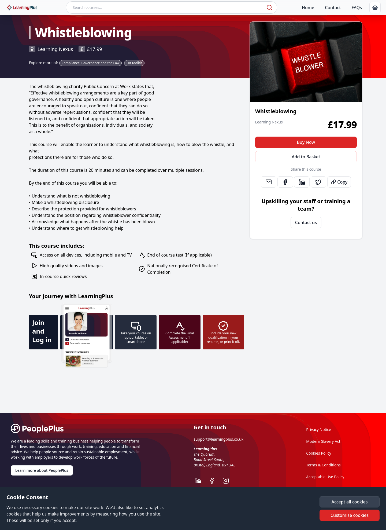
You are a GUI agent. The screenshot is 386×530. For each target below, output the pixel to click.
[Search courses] (165, 7)
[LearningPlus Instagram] (228, 480)
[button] (350, 501)
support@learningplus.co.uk (218, 439)
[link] (375, 7)
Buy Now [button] (306, 142)
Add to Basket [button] (306, 157)
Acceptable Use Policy (325, 476)
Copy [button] (339, 182)
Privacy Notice (318, 429)
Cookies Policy (318, 453)
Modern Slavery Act (323, 441)
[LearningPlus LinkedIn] (200, 480)
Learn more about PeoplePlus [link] (41, 470)
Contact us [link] (306, 222)
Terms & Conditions (323, 464)
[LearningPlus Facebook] (214, 480)
